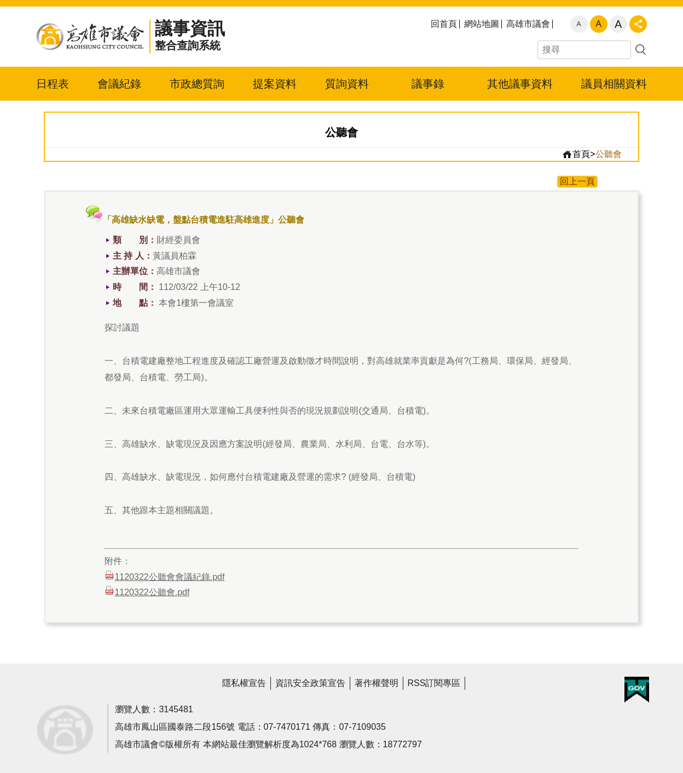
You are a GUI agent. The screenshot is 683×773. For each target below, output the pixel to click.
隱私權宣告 (244, 683)
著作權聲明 (376, 683)
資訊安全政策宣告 (310, 683)
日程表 (52, 84)
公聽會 (608, 154)
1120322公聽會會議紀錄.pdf (164, 576)
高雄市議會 (528, 24)
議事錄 (428, 84)
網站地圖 (481, 24)
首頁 (576, 154)
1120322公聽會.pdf (147, 591)
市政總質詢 (197, 84)
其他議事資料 (520, 84)
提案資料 (275, 84)
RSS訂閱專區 (434, 683)
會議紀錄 (119, 84)
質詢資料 (347, 84)
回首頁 (444, 24)
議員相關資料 (614, 84)
